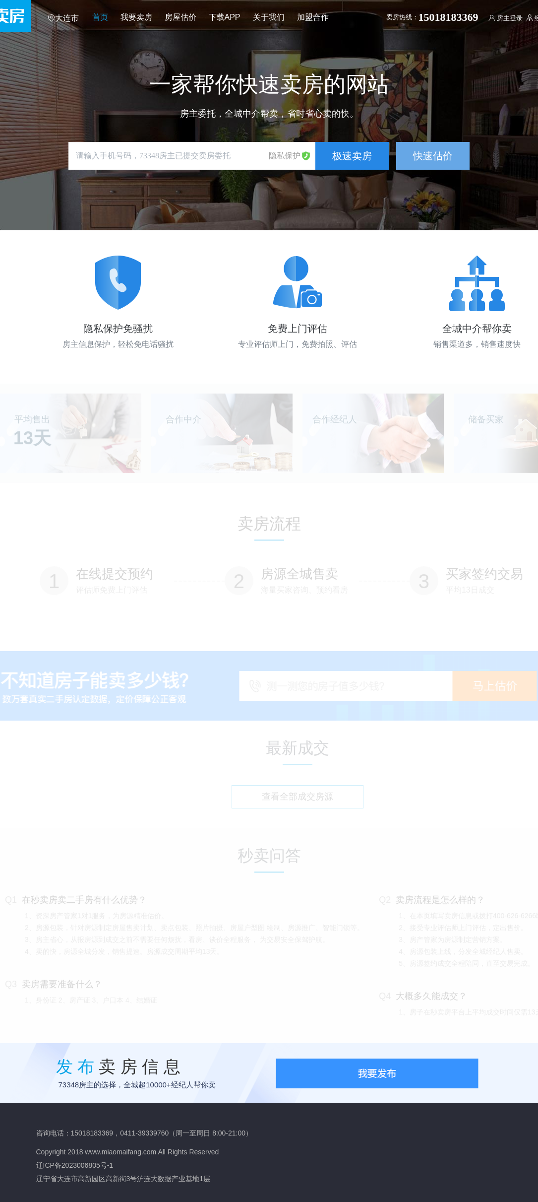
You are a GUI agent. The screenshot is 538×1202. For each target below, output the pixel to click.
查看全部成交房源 (297, 798)
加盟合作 (313, 17)
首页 (100, 17)
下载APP (224, 17)
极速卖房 (352, 155)
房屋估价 (180, 17)
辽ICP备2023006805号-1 (75, 1165)
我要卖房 (136, 17)
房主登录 (505, 18)
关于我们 (269, 17)
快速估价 (433, 155)
